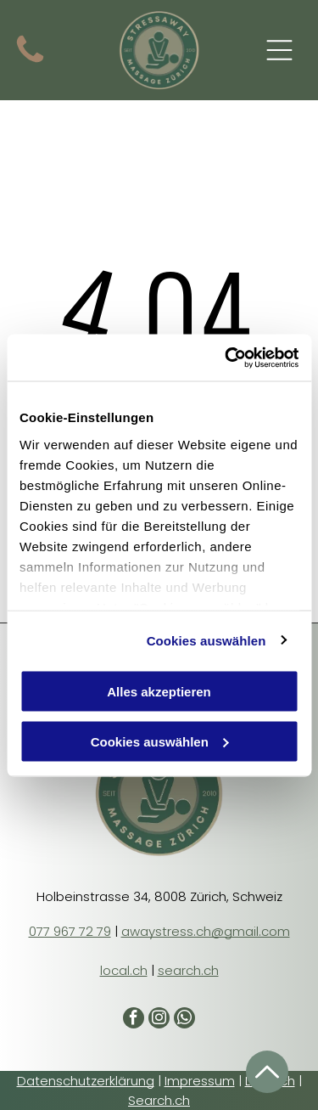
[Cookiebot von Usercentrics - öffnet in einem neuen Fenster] (226, 358)
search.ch (188, 970)
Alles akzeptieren (159, 692)
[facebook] (133, 1020)
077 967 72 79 (70, 931)
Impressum (200, 1081)
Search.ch (159, 1100)
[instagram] (159, 1020)
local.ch (124, 970)
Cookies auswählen (206, 640)
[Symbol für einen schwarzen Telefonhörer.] (30, 62)
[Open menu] (279, 50)
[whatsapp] (184, 1020)
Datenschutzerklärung (85, 1081)
